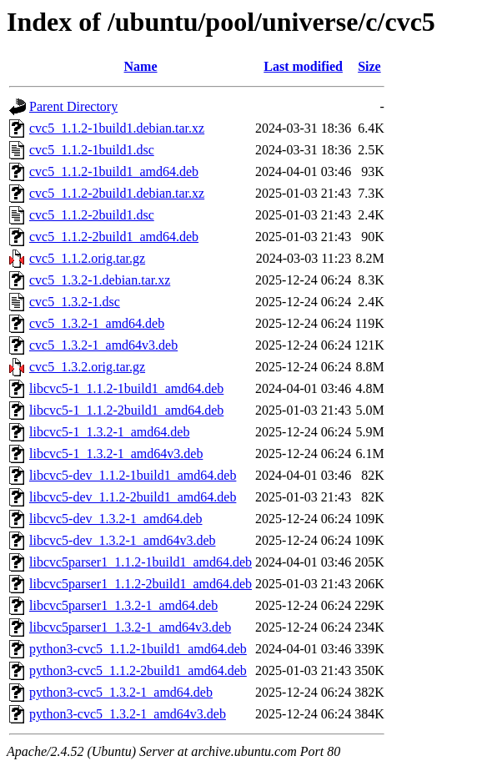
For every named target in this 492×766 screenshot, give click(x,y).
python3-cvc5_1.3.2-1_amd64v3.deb (127, 714)
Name (141, 66)
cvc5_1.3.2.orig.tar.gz (87, 367)
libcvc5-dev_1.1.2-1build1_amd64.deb (132, 475)
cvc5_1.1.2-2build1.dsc (91, 215)
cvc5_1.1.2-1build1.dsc (91, 150)
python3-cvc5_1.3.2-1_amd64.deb (121, 692)
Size (369, 66)
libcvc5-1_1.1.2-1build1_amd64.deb (126, 388)
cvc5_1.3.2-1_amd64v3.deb (103, 345)
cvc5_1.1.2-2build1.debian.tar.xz (116, 193)
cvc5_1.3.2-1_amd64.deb (96, 323)
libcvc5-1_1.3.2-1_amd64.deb (109, 432)
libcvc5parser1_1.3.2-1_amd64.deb (123, 605)
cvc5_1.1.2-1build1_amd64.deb (113, 171)
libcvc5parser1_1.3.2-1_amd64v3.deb (130, 627)
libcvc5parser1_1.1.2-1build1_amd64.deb (140, 562)
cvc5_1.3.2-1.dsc (74, 302)
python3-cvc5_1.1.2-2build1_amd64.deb (138, 670)
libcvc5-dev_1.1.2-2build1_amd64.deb (132, 497)
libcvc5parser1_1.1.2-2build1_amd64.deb (140, 584)
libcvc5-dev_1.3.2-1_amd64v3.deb (122, 540)
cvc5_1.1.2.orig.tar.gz (87, 258)
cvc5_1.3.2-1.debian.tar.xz (99, 280)
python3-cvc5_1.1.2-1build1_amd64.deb (138, 649)
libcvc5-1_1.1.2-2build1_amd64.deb (126, 410)
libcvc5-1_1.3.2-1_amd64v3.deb (116, 453)
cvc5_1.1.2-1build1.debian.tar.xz (116, 128)
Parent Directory (73, 106)
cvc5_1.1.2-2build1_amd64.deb (113, 236)
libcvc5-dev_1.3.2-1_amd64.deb (116, 519)
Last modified (303, 66)
